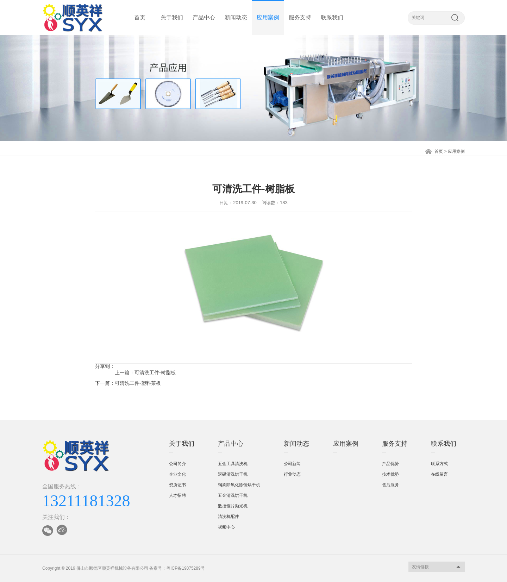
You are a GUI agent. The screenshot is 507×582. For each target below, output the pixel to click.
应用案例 (268, 17)
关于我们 (172, 17)
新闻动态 (236, 17)
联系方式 (439, 463)
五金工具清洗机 (233, 463)
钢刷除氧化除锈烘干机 (239, 484)
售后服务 (390, 484)
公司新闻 (292, 463)
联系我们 (332, 17)
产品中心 (204, 17)
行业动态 (292, 474)
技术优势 (390, 474)
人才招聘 (177, 495)
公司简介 (177, 463)
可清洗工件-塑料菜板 (138, 383)
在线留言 (439, 474)
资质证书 (177, 484)
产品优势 (390, 463)
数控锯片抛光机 (233, 505)
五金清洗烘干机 (233, 495)
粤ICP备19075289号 (185, 568)
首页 (139, 17)
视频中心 (226, 527)
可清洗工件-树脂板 (155, 372)
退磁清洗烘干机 (233, 474)
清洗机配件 (228, 516)
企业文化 (177, 474)
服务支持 (300, 17)
